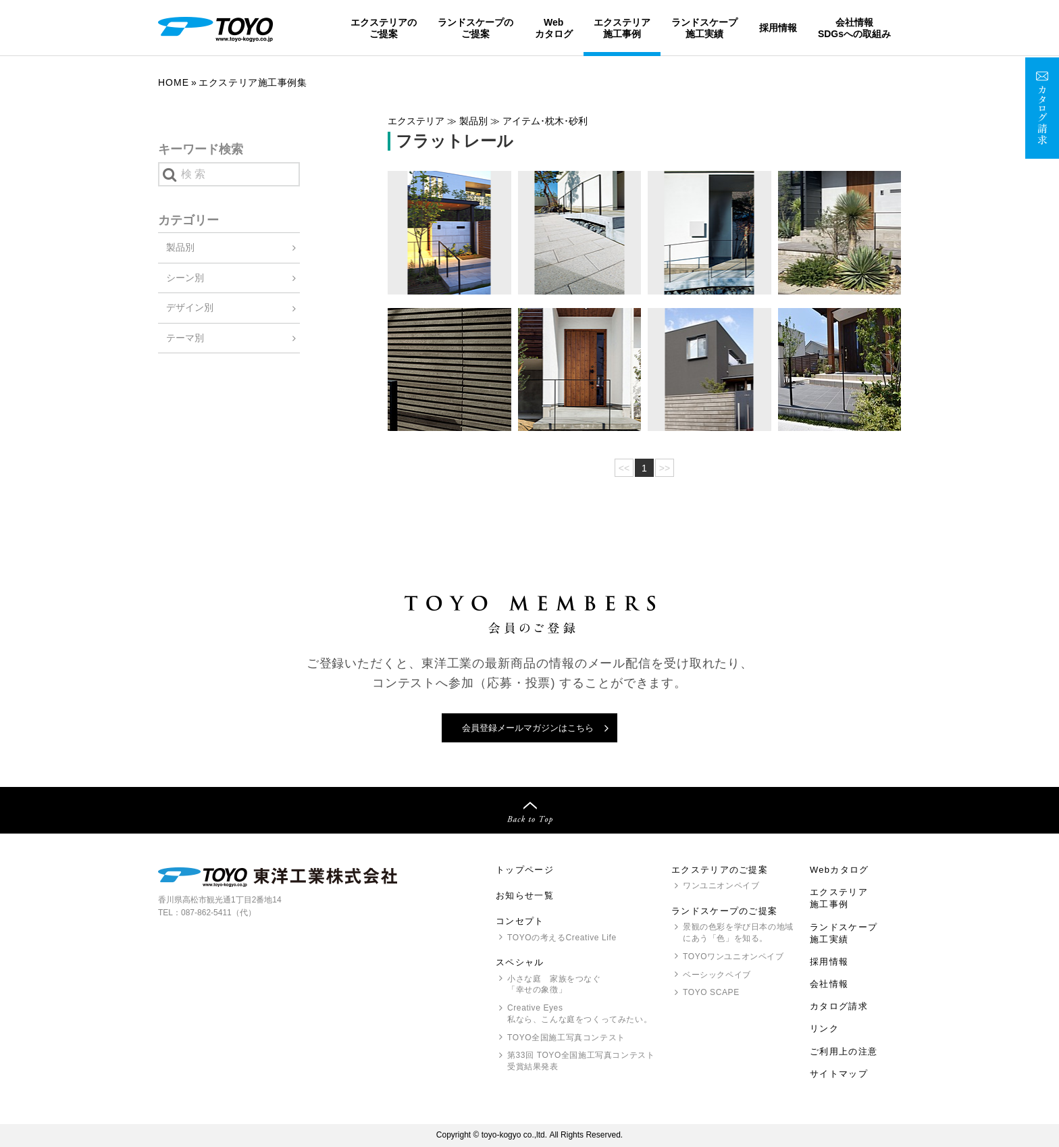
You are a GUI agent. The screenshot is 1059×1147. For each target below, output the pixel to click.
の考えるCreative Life (562, 937)
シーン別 (185, 277)
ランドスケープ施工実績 (704, 28)
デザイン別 (189, 307)
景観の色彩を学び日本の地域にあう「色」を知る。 (738, 932)
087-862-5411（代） (218, 912)
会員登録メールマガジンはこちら (528, 728)
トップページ (525, 870)
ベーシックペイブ (717, 974)
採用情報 (778, 27)
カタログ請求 (839, 1006)
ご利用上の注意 (843, 1051)
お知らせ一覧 (525, 895)
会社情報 (829, 984)
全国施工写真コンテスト (566, 1037)
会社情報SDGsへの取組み (854, 28)
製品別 (180, 247)
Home (173, 82)
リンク (824, 1028)
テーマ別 (185, 337)
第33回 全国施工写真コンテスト (580, 1061)
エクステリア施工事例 (622, 28)
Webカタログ (554, 28)
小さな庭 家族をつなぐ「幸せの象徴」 (554, 984)
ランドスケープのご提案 (475, 28)
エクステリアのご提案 (384, 28)
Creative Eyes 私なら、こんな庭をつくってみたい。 (579, 1013)
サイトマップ (839, 1074)
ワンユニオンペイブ (721, 885)
